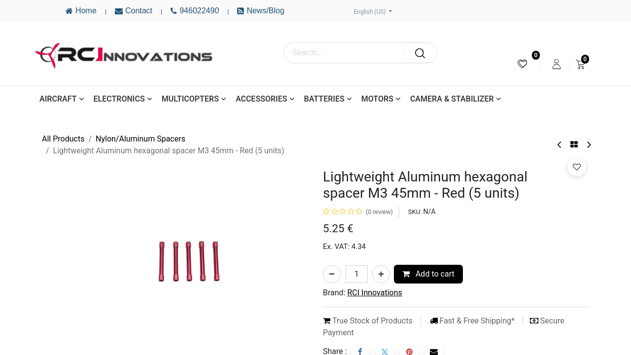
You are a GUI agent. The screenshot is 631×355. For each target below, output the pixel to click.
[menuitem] (522, 64)
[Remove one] (332, 274)
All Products (63, 138)
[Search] (420, 53)
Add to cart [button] (428, 274)
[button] (577, 167)
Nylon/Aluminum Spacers (140, 138)
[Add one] (381, 274)
